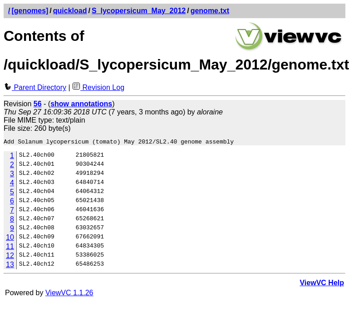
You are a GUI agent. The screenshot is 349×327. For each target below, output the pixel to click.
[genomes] (29, 11)
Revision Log (98, 87)
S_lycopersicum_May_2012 (139, 11)
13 (10, 266)
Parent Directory (35, 87)
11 (10, 248)
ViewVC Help (322, 284)
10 (10, 239)
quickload (70, 11)
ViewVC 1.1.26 (69, 294)
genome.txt (210, 11)
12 (10, 257)
